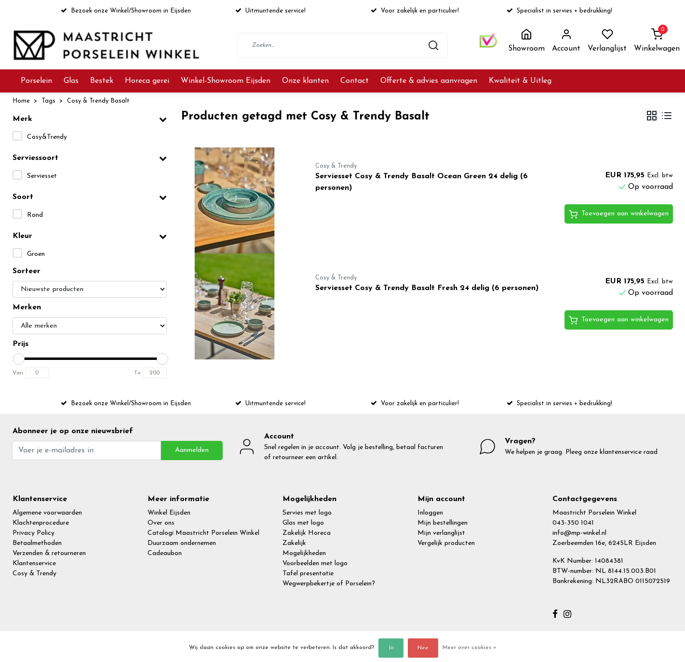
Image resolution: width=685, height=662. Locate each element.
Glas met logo (303, 523)
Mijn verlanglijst (441, 533)
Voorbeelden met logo (315, 563)
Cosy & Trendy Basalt (98, 101)
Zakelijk (294, 543)
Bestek (101, 81)
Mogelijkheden (304, 553)
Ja (391, 648)
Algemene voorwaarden (47, 512)
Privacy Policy (33, 533)
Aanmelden (192, 450)
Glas (71, 81)
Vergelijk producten (446, 543)
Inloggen (430, 512)
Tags (48, 101)
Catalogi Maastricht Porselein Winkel (203, 533)
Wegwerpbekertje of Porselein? (328, 583)
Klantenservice (34, 563)
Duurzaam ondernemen (182, 543)
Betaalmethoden (37, 543)
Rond (35, 215)
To (137, 373)
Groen (36, 254)
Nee (423, 648)
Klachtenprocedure (41, 523)
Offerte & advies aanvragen (428, 81)
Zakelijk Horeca (306, 533)
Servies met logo (307, 512)
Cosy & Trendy (34, 573)
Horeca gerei (147, 81)
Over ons (161, 523)
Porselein (36, 81)
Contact (354, 81)
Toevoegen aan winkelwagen (619, 214)
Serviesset (42, 176)
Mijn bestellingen (442, 523)
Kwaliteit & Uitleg (520, 81)
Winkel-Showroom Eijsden (225, 81)
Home (21, 101)
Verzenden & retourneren (49, 553)
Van (18, 373)
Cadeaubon (165, 553)
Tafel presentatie (308, 573)
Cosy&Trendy (47, 137)
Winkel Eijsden (169, 512)
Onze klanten (305, 81)
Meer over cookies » (470, 647)
